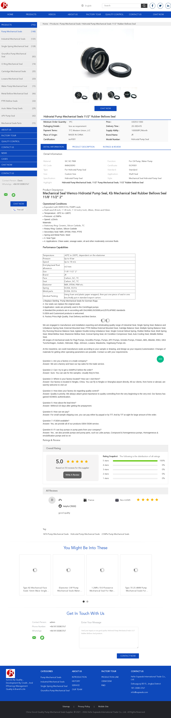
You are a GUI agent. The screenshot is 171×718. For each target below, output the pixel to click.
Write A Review (72, 475)
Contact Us (135, 15)
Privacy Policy (84, 707)
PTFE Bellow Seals (18, 101)
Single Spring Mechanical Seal (18, 46)
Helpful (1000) (69, 506)
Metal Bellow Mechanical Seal (18, 93)
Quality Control (114, 15)
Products (31, 15)
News (4, 153)
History (76, 681)
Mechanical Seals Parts (18, 123)
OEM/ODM (106, 681)
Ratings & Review (112, 147)
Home (10, 15)
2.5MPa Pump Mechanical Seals (115, 534)
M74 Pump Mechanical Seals (56, 534)
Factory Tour (93, 15)
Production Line (110, 677)
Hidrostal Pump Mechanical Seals (85, 534)
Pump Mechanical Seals (18, 31)
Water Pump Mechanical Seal (18, 86)
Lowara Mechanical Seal (18, 78)
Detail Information (53, 147)
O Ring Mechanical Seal (18, 64)
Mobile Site (103, 707)
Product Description (83, 147)
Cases (4, 159)
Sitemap (66, 707)
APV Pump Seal (18, 115)
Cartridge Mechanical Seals (18, 71)
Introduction (79, 677)
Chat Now (158, 15)
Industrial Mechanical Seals (18, 39)
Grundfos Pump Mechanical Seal (18, 55)
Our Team (77, 690)
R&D (103, 685)
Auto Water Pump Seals (18, 108)
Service (76, 685)
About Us (73, 15)
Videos (52, 15)
